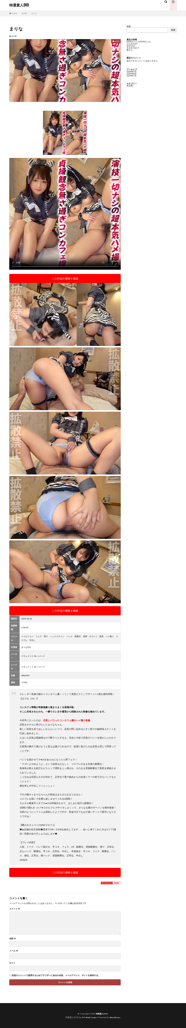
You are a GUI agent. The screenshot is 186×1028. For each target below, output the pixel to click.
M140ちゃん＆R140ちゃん (139, 41)
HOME (14, 13)
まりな (34, 13)
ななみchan (132, 43)
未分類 (24, 13)
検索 (129, 26)
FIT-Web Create (88, 1017)
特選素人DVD (19, 5)
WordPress (116, 1017)
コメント (14, 909)
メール (13, 951)
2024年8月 (132, 73)
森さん (130, 50)
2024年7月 (132, 75)
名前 (12, 938)
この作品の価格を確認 (65, 278)
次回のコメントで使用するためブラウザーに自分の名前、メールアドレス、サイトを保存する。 (56, 975)
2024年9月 (132, 71)
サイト (12, 963)
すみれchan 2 (133, 47)
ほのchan (131, 45)
